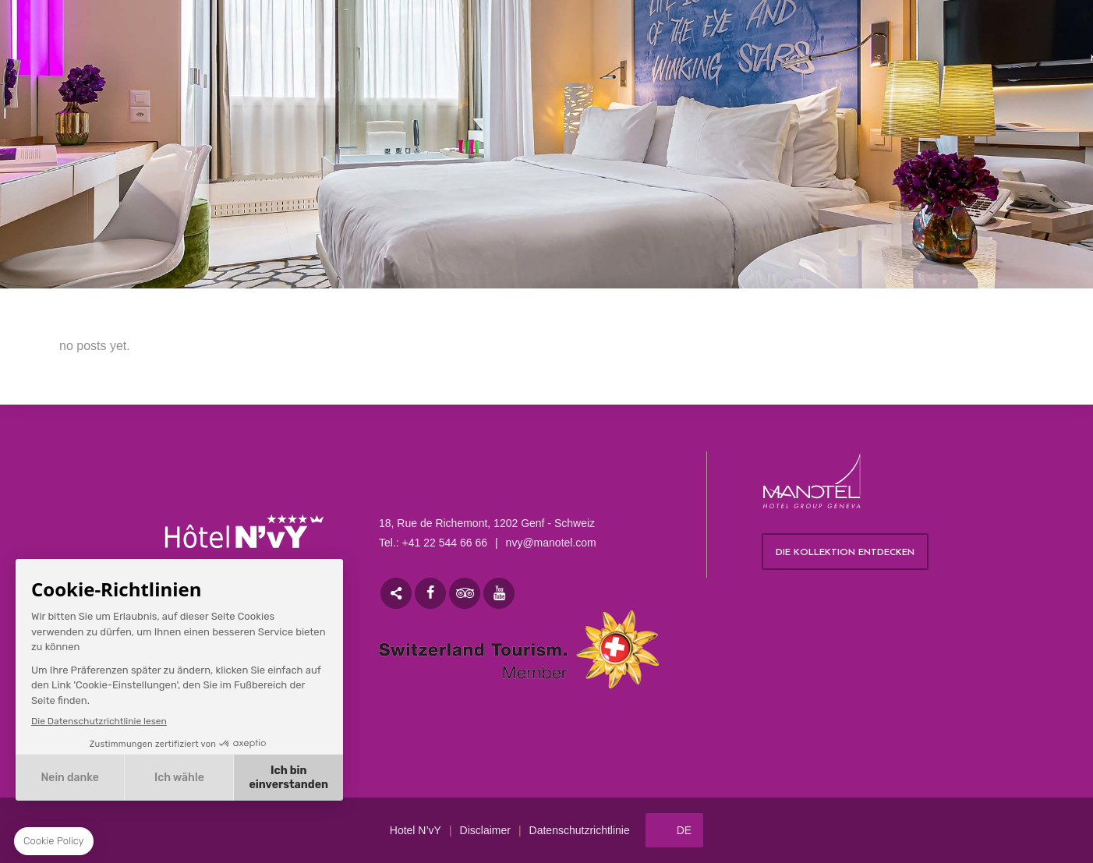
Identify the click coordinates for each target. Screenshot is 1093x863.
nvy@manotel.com (551, 542)
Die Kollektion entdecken (845, 552)
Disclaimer (485, 830)
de (684, 830)
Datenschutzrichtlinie (579, 830)
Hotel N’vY (415, 830)
